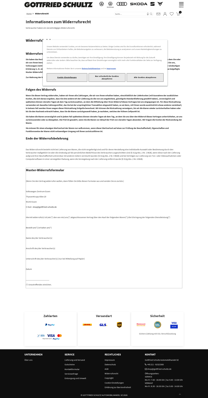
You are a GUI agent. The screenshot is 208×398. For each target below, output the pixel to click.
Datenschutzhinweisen (91, 68)
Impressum (111, 68)
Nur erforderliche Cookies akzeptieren (107, 77)
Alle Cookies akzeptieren (145, 77)
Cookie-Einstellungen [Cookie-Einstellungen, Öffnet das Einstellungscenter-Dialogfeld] (67, 77)
